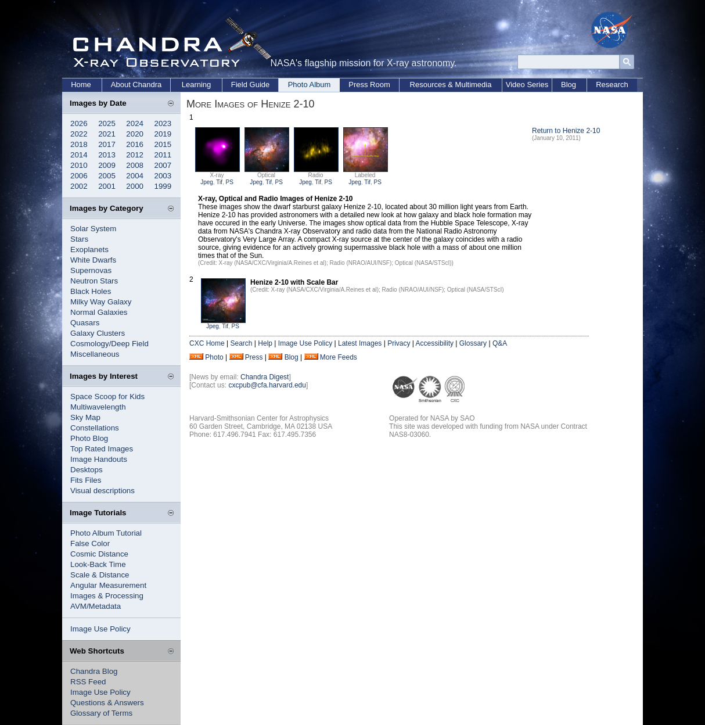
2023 (163, 123)
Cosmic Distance (99, 554)
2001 (107, 186)
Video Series (527, 84)
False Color (90, 543)
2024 (134, 123)
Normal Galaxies (99, 312)
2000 (134, 186)
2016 (134, 144)
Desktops (86, 469)
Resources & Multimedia (451, 84)
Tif (219, 182)
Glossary (473, 343)
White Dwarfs (93, 260)
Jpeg (206, 182)
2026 (79, 123)
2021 (107, 134)
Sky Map (85, 417)
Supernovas (90, 270)
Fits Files (85, 480)
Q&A (499, 343)
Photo (214, 357)
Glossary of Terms (101, 713)
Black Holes (90, 291)
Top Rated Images (101, 448)
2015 (163, 144)
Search (241, 343)
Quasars (84, 322)
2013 (107, 154)
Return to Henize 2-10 (566, 131)
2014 (79, 154)
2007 (163, 165)
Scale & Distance (100, 574)
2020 (134, 134)
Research (612, 84)
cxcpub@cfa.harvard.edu (267, 385)
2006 (79, 175)
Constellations (94, 427)
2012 (134, 154)
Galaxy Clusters (97, 333)
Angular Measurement (108, 585)
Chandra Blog (94, 671)
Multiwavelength (98, 407)
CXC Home (207, 343)
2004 (134, 175)
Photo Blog (89, 438)
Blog (568, 84)
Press (254, 357)
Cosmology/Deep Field (109, 343)
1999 (163, 186)
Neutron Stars (94, 281)
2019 (163, 134)
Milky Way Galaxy (100, 301)
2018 (79, 144)
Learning (196, 84)
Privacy (398, 343)
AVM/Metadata (95, 606)
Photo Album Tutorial (106, 533)
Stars (79, 239)
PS (229, 182)
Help (265, 343)
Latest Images (360, 343)
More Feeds (338, 357)
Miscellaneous (94, 354)
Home (81, 84)
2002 (79, 186)
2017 (107, 144)
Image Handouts (98, 459)
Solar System (93, 228)
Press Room (369, 84)
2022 (79, 134)
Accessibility (435, 343)
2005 (107, 175)
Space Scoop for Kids (107, 396)
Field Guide (250, 84)
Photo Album (309, 84)
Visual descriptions (102, 490)
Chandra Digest (264, 377)
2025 (107, 123)
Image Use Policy (100, 628)
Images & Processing (106, 595)
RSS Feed (88, 681)
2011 (163, 154)
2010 (79, 165)
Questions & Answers (107, 702)
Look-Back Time (98, 564)
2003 (163, 175)
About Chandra (136, 84)
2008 (134, 165)
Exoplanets (89, 249)
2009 (107, 165)
